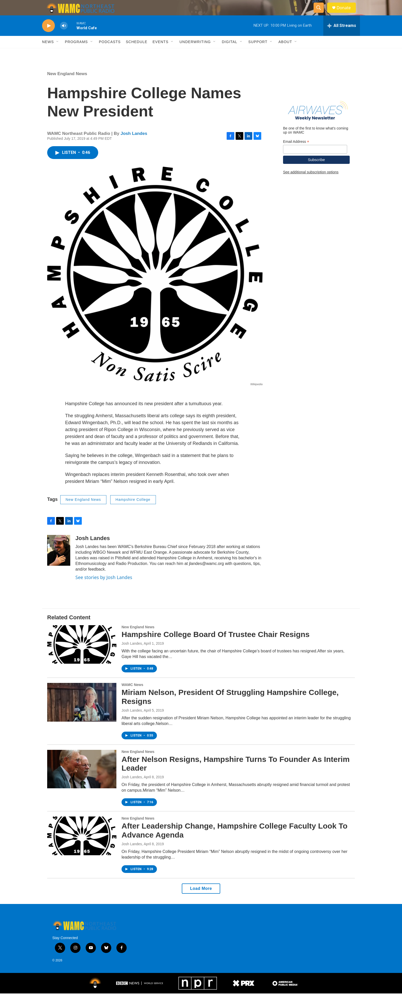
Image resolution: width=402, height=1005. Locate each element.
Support (257, 53)
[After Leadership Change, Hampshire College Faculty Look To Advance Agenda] (81, 847)
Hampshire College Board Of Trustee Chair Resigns (216, 646)
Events (160, 53)
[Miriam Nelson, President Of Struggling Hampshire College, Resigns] (81, 713)
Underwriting (195, 53)
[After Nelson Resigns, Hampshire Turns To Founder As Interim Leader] (81, 780)
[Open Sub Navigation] (58, 53)
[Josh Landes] (58, 561)
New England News (67, 85)
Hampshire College (133, 511)
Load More (201, 900)
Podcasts (110, 53)
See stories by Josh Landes (103, 589)
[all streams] (341, 37)
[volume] (63, 37)
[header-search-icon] (321, 13)
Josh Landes (133, 145)
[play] (48, 37)
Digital (229, 53)
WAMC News (132, 696)
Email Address (296, 153)
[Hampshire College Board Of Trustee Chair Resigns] (81, 656)
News (48, 53)
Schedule (136, 53)
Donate (347, 13)
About (285, 53)
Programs (76, 53)
